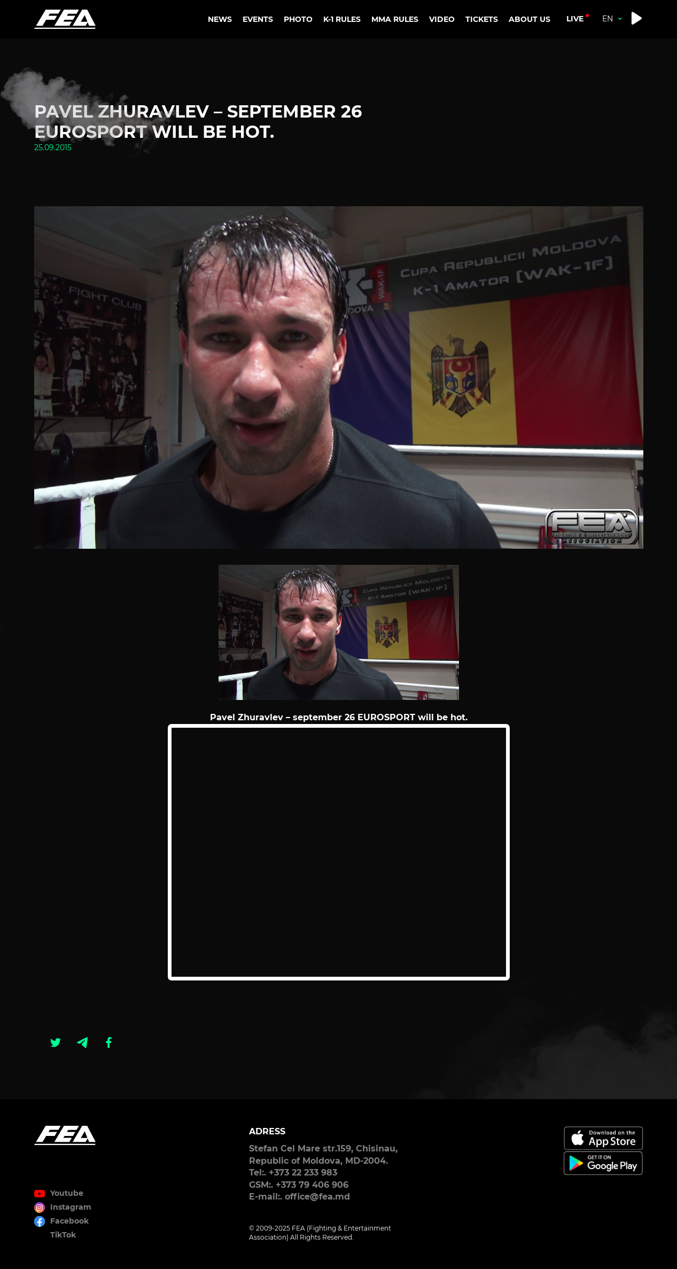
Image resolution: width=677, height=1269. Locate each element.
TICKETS (481, 19)
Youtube (66, 1193)
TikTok (63, 1235)
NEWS (220, 19)
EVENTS (258, 19)
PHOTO (298, 19)
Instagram (70, 1207)
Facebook (69, 1221)
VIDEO (442, 19)
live (574, 19)
